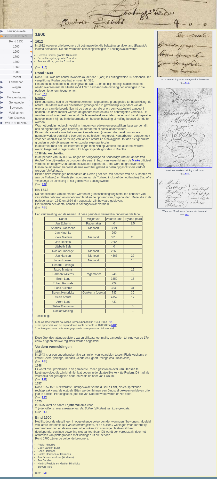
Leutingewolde (16, 31)
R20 (44, 94)
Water (16, 92)
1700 (16, 56)
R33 (44, 397)
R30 (44, 412)
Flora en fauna (16, 97)
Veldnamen (16, 112)
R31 (44, 379)
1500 (16, 46)
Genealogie (16, 102)
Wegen (16, 87)
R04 (44, 184)
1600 (16, 51)
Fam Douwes (16, 118)
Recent (16, 77)
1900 (16, 72)
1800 (16, 62)
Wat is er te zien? (16, 123)
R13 (44, 67)
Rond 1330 (16, 41)
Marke (136, 160)
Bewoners (16, 107)
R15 (44, 472)
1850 (16, 67)
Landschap (16, 82)
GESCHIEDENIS (16, 36)
